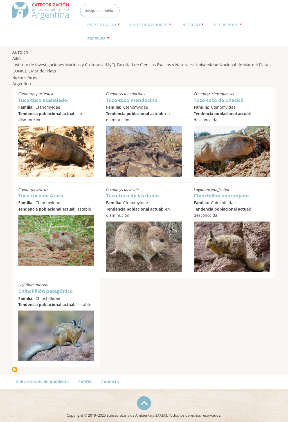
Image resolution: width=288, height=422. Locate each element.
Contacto (110, 381)
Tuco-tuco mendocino (132, 100)
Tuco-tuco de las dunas (132, 195)
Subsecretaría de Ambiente (42, 381)
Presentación (103, 25)
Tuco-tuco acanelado (42, 100)
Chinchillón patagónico (45, 291)
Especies (98, 39)
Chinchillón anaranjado (221, 195)
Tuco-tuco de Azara (40, 195)
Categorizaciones (150, 25)
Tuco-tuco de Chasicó (219, 100)
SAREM (85, 381)
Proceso (193, 25)
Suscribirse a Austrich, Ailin (14, 369)
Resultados (228, 25)
